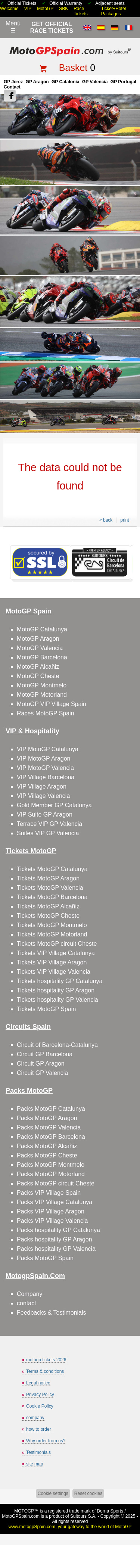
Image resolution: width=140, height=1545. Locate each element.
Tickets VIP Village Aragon (52, 962)
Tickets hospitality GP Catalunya (59, 981)
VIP (27, 8)
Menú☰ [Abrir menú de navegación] (13, 27)
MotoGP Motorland (42, 694)
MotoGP (45, 8)
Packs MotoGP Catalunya (51, 1109)
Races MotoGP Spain (45, 713)
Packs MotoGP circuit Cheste (55, 1183)
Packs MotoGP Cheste (47, 1155)
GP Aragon (37, 81)
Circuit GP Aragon (41, 1063)
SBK (63, 8)
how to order (38, 1429)
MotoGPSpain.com (21, 1516)
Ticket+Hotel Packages (113, 11)
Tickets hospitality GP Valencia (57, 1000)
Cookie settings (53, 1493)
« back (105, 520)
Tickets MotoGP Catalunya (52, 869)
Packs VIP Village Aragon (50, 1211)
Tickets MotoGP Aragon (48, 878)
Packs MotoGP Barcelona (51, 1137)
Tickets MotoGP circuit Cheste (57, 944)
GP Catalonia (65, 81)
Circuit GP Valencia (42, 1073)
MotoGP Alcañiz (38, 666)
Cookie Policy (39, 1406)
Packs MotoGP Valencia (49, 1127)
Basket (73, 67)
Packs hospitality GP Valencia (56, 1249)
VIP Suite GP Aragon (44, 814)
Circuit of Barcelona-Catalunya (57, 1045)
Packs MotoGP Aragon (47, 1118)
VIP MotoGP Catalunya (47, 749)
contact (26, 1303)
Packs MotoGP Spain (45, 1258)
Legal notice (38, 1383)
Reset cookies (88, 1493)
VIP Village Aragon (41, 786)
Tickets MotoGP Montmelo (52, 925)
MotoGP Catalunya (42, 629)
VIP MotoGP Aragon (44, 758)
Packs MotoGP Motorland (51, 1174)
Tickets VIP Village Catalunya (56, 953)
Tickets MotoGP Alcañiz (48, 906)
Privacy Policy (40, 1394)
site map (34, 1464)
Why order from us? (45, 1440)
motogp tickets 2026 (46, 1359)
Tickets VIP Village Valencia (53, 972)
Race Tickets (81, 11)
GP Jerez (13, 81)
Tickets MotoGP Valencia (50, 888)
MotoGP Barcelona (42, 657)
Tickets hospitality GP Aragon (55, 990)
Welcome (9, 8)
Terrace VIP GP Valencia (49, 824)
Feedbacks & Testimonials (51, 1312)
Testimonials (38, 1452)
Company (29, 1294)
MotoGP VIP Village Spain (51, 704)
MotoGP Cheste (38, 676)
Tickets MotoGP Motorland (52, 934)
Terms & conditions (45, 1371)
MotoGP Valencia (40, 648)
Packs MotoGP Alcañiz (47, 1146)
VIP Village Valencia (43, 796)
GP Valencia (95, 81)
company (35, 1417)
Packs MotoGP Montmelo (50, 1165)
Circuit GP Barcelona (44, 1054)
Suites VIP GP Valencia (48, 833)
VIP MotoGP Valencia (45, 768)
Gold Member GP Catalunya (54, 805)
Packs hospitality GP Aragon (54, 1239)
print (124, 520)
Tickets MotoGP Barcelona (52, 897)
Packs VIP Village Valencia (52, 1221)
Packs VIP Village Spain (49, 1193)
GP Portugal (123, 81)
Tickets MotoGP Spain (46, 1009)
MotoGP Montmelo (41, 685)
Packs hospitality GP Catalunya (58, 1230)
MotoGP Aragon (38, 638)
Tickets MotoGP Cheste (48, 916)
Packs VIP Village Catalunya (54, 1202)
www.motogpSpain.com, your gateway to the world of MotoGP (70, 1526)
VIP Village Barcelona (45, 777)
